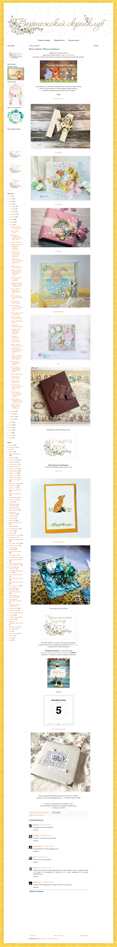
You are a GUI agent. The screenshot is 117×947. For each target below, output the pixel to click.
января (13, 419)
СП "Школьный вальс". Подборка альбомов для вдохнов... (16, 394)
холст (10, 631)
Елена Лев (58, 471)
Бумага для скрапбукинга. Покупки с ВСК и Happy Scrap (16, 237)
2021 (10, 199)
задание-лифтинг (13, 497)
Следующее (32, 935)
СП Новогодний (13, 610)
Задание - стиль (13, 475)
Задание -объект (13, 477)
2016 (10, 427)
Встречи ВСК (13, 462)
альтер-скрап (12, 447)
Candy (11, 638)
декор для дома (13, 466)
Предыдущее (84, 935)
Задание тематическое (15, 490)
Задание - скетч (13, 473)
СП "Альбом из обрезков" (13, 548)
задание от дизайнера (15, 483)
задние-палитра (13, 499)
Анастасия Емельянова (58, 729)
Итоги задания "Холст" (15, 231)
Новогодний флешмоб (15, 522)
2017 (10, 425)
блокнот (11, 451)
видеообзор (12, 457)
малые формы (13, 508)
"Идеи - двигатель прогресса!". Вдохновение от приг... (16, 291)
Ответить (35, 830)
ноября (13, 209)
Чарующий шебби (14, 633)
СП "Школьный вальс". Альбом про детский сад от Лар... (17, 261)
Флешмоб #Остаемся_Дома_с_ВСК (16, 622)
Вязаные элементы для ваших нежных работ (17, 297)
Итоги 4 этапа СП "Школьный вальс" (16, 227)
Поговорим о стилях (14, 535)
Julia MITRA (58, 152)
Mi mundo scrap (58, 98)
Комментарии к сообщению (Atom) (48, 938)
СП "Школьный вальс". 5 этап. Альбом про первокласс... (15, 254)
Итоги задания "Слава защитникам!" (17, 313)
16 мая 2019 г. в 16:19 (45, 835)
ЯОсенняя (58, 251)
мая (12, 224)
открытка (11, 531)
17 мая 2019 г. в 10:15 (48, 846)
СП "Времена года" (14, 557)
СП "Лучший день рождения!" (14, 567)
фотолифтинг (12, 629)
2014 (10, 433)
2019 (10, 204)
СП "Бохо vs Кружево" (15, 551)
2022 (10, 196)
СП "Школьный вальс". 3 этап (15, 341)
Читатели (11, 635)
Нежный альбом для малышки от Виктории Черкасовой (16, 247)
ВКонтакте (75, 644)
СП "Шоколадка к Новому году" (14, 596)
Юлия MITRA (37, 846)
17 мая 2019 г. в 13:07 (46, 868)
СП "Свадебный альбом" (16, 574)
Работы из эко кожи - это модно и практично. (16, 279)
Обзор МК (12, 526)
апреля (13, 411)
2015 (10, 430)
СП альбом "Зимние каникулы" (14, 605)
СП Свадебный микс (14, 612)
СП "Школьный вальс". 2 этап (15, 377)
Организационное (14, 528)
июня (12, 222)
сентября (13, 214)
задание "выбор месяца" (15, 479)
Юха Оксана (37, 882)
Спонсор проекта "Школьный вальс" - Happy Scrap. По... (17, 400)
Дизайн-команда (13, 471)
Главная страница (44, 40)
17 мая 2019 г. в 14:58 (47, 882)
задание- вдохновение (15, 493)
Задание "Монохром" (16, 374)
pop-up (11, 640)
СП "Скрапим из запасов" (16, 582)
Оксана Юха (58, 204)
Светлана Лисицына (58, 542)
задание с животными (67, 55)
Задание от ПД (13, 485)
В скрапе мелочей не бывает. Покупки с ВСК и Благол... (16, 357)
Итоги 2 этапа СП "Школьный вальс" (16, 317)
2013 (10, 435)
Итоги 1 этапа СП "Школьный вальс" (16, 345)
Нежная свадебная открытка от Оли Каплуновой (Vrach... (16, 273)
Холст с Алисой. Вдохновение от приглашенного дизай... (16, 369)
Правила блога (59, 40)
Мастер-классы (73, 40)
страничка (12, 619)
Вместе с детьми (13, 460)
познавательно (13, 537)
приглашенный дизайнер (16, 539)
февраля (13, 416)
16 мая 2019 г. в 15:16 (45, 825)
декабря (13, 206)
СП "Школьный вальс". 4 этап (15, 302)
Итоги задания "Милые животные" (17, 325)
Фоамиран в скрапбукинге (15, 337)
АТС (10, 449)
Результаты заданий (39, 815)
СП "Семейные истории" (16, 578)
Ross (58, 363)
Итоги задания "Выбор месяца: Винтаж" (16, 363)
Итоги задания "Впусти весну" (16, 381)
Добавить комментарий (36, 891)
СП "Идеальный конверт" (16, 559)
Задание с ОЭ (13, 488)
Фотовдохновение (14, 627)
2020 (10, 201)
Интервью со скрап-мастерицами (14, 504)
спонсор (11, 615)
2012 (10, 438)
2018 (10, 422)
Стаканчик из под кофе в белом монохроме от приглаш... (15, 331)
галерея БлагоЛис (14, 464)
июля (12, 219)
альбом (11, 445)
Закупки (11, 502)
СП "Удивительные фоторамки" (14, 588)
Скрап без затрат (13, 545)
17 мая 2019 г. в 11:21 (42, 857)
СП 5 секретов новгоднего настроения (15, 600)
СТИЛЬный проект (14, 617)
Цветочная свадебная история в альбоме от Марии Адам (16, 284)
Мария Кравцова (58, 311)
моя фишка (12, 518)
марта (12, 413)
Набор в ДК (12, 520)
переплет (11, 533)
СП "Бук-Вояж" (13, 555)
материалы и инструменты (12, 513)
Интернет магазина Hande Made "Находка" (55, 652)
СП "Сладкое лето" (14, 586)
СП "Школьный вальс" (15, 592)
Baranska (36, 825)
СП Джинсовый (13, 608)
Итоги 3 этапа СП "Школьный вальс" (16, 267)
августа (13, 217)
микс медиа (12, 516)
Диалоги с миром (14, 468)
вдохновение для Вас (15, 454)
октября (13, 211)
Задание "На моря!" (16, 242)
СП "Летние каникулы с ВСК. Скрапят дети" (15, 564)
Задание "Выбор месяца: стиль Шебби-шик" (15, 406)
